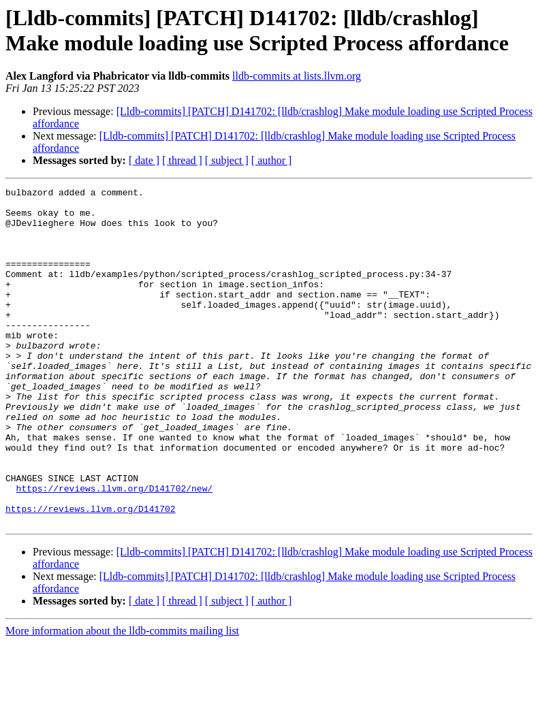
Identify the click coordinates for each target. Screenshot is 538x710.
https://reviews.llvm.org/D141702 (90, 574)
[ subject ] (227, 160)
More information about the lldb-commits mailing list (122, 698)
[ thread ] (182, 160)
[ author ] (271, 160)
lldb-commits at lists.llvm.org (296, 76)
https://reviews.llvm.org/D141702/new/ (114, 549)
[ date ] (144, 160)
